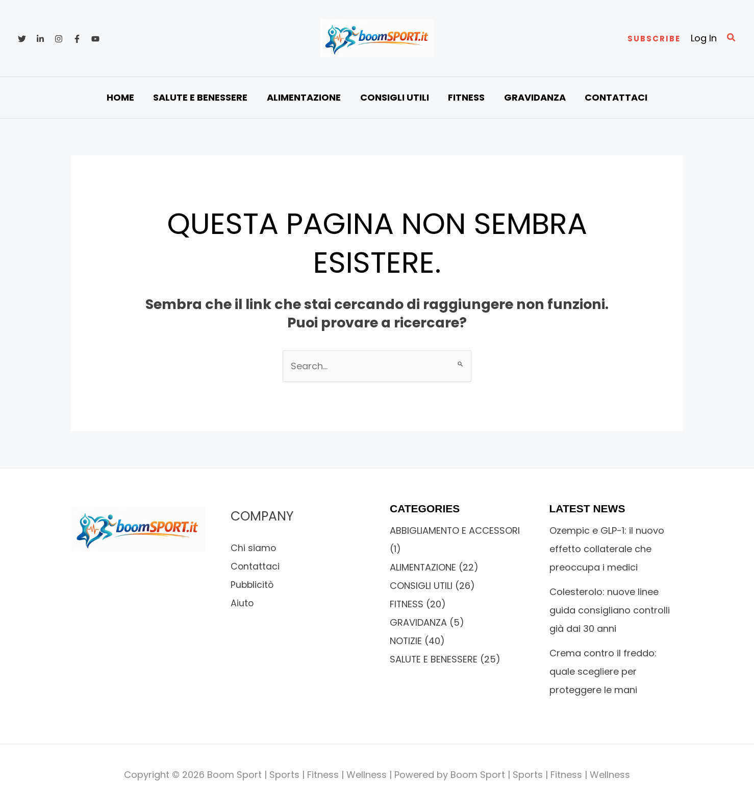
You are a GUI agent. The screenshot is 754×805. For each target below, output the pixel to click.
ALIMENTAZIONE (423, 567)
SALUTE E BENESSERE (434, 659)
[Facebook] (77, 39)
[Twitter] (22, 39)
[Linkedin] (40, 39)
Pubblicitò (253, 584)
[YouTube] (95, 39)
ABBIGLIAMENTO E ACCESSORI (455, 530)
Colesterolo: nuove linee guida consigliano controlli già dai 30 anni (609, 610)
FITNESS (407, 604)
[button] (654, 38)
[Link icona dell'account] (704, 38)
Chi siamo (254, 547)
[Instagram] (59, 39)
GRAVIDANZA (418, 622)
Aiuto (242, 603)
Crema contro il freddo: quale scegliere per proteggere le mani (603, 671)
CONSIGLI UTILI (421, 585)
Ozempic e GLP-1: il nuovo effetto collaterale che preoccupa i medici (606, 549)
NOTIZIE (406, 640)
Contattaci (255, 566)
